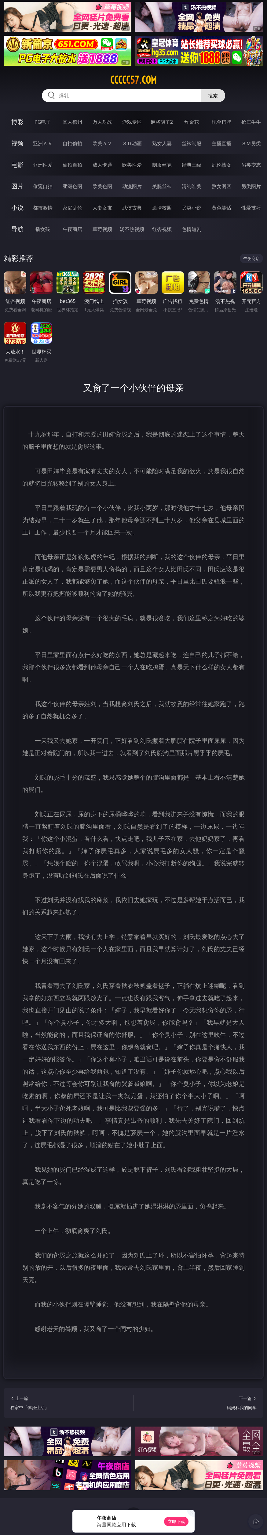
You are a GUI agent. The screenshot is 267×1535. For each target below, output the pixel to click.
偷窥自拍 (43, 186)
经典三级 (191, 164)
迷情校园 (162, 207)
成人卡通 (102, 164)
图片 (17, 186)
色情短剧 (191, 229)
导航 (17, 229)
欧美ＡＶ (102, 143)
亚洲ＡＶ (43, 143)
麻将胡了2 (162, 122)
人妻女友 (102, 207)
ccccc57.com (133, 80)
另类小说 (191, 207)
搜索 (213, 95)
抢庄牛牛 (251, 122)
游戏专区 (132, 122)
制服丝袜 (162, 164)
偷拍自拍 (72, 164)
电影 (17, 165)
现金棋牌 (221, 122)
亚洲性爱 (43, 164)
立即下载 (176, 1521)
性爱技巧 (251, 207)
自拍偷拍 (72, 143)
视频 (17, 143)
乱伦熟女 (221, 164)
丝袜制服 (191, 143)
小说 (17, 207)
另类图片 (251, 186)
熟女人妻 (162, 143)
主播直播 (221, 143)
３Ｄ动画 (132, 143)
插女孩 (42, 229)
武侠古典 (132, 207)
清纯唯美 (191, 186)
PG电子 (43, 122)
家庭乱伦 (72, 207)
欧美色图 (102, 186)
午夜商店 (72, 229)
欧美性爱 (132, 164)
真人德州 (72, 122)
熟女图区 (221, 186)
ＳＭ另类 (251, 143)
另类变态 (251, 164)
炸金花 (191, 122)
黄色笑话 (221, 207)
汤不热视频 (132, 229)
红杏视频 (162, 229)
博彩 (17, 122)
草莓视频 (102, 229)
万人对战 (102, 122)
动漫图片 (132, 186)
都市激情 (43, 207)
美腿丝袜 (162, 186)
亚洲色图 (72, 186)
